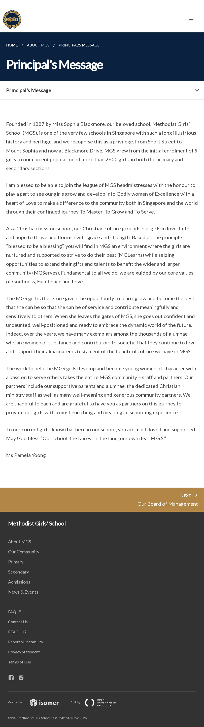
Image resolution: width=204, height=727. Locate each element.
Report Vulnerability (25, 641)
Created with (37, 702)
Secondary (18, 572)
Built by (97, 702)
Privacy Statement (24, 651)
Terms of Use (19, 661)
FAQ (12, 611)
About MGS (19, 541)
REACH (15, 631)
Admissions (19, 582)
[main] (102, 260)
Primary (15, 561)
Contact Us (18, 621)
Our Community (23, 551)
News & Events (23, 592)
